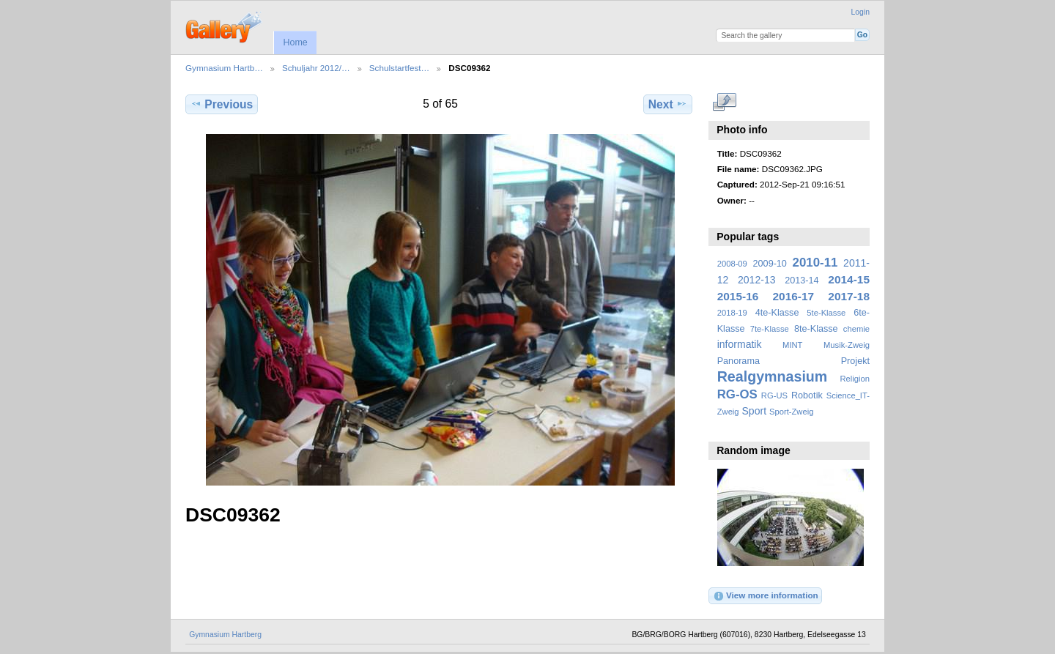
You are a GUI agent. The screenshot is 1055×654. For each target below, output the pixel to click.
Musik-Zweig (846, 345)
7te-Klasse (769, 328)
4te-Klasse (777, 313)
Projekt (855, 361)
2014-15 (849, 279)
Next (667, 104)
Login (860, 12)
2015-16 (738, 296)
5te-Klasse (826, 312)
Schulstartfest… (399, 68)
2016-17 (794, 296)
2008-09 (732, 263)
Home (295, 42)
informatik (739, 344)
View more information (765, 596)
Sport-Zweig (791, 411)
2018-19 (732, 312)
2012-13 (757, 280)
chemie (856, 328)
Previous (221, 104)
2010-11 (815, 263)
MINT (792, 345)
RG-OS (737, 394)
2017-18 (849, 296)
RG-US (774, 395)
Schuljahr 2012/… (316, 68)
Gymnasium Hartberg (225, 635)
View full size (725, 102)
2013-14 (801, 280)
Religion (855, 378)
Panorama (738, 361)
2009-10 (770, 264)
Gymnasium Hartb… (224, 68)
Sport (754, 411)
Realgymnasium (772, 376)
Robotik (807, 395)
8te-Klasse (816, 329)
